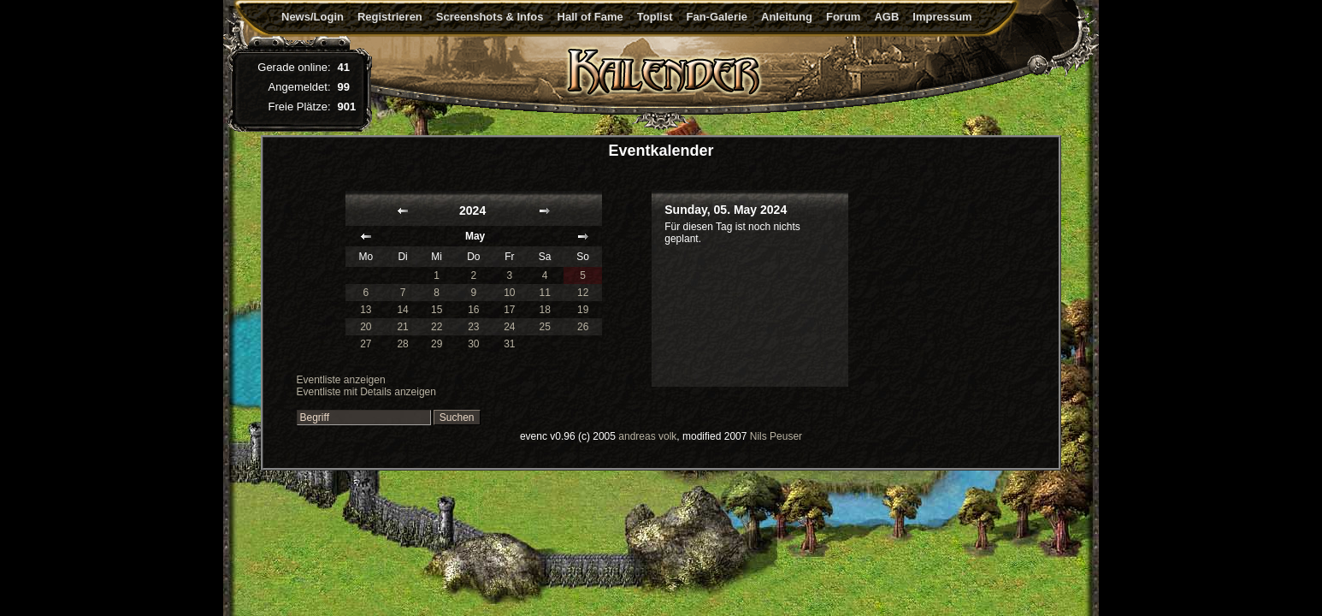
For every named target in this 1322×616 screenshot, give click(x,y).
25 (545, 327)
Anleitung (786, 16)
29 (436, 344)
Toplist (655, 16)
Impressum (941, 16)
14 (402, 310)
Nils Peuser (776, 436)
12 (582, 293)
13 (365, 310)
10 (509, 293)
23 (473, 327)
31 (509, 344)
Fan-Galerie (716, 16)
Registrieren (389, 16)
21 (402, 327)
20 (365, 327)
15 (436, 310)
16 (473, 310)
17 (509, 310)
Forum (843, 16)
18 (545, 310)
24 (509, 327)
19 (582, 310)
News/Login (312, 16)
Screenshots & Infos (490, 16)
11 (545, 293)
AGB (886, 16)
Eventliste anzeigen (341, 380)
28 (402, 344)
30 (473, 344)
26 (582, 327)
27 (365, 344)
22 (436, 327)
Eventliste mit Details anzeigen (366, 392)
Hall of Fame (590, 16)
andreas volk (647, 436)
